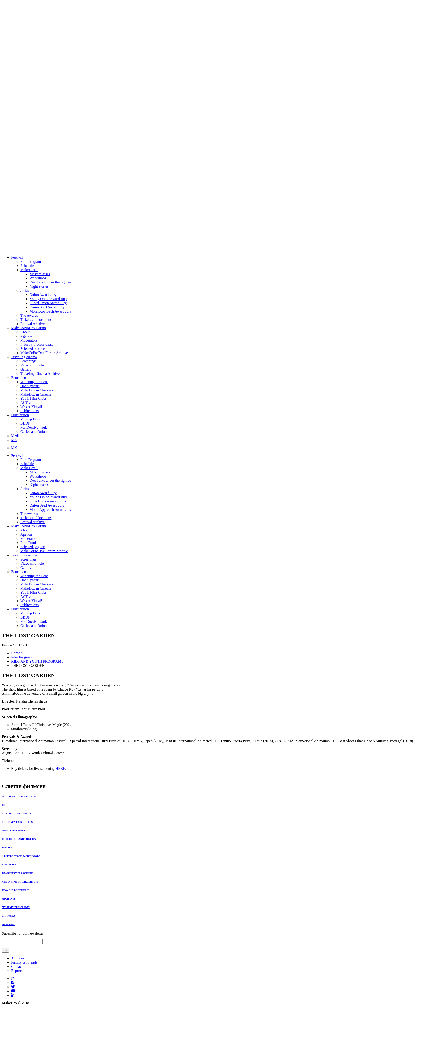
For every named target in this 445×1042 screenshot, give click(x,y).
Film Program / (22, 657)
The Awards (29, 315)
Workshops (38, 278)
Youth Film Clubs (33, 398)
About (25, 332)
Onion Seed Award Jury (47, 307)
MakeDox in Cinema (35, 394)
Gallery (25, 369)
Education (18, 378)
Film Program (30, 261)
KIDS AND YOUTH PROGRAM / (37, 661)
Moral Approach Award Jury (51, 311)
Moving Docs (30, 419)
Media (16, 436)
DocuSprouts (30, 386)
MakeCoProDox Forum (28, 328)
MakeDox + (29, 270)
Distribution (20, 415)
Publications (29, 411)
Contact (17, 966)
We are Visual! (31, 407)
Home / (16, 653)
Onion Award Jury (43, 295)
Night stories (39, 286)
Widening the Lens (34, 382)
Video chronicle (32, 365)
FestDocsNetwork (33, 427)
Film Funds (28, 543)
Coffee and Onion (33, 432)
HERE (60, 768)
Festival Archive (32, 324)
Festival (17, 257)
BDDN (25, 423)
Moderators (28, 340)
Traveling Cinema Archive (40, 373)
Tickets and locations (35, 320)
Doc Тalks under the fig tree (50, 282)
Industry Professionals (36, 344)
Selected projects (32, 349)
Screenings (28, 361)
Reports (17, 971)
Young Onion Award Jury (48, 299)
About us (17, 958)
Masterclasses (40, 274)
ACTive (26, 402)
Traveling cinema (24, 357)
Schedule (27, 266)
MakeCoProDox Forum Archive (44, 353)
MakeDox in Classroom (38, 390)
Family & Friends (24, 962)
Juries (24, 290)
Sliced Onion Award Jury (48, 303)
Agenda (26, 336)
